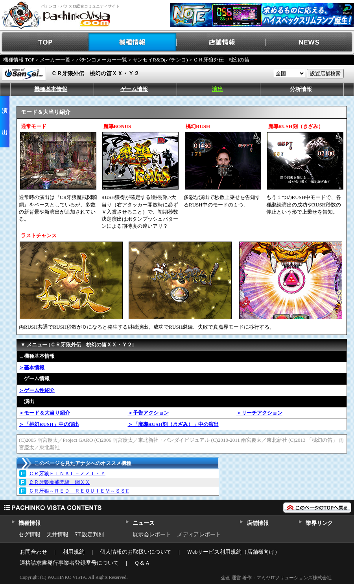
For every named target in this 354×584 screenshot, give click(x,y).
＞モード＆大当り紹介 (44, 413)
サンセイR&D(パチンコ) (160, 60)
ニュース (143, 523)
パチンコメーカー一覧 (101, 60)
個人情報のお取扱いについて (135, 552)
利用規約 (74, 552)
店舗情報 (221, 42)
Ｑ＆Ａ (142, 563)
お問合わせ (33, 552)
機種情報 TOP (18, 60)
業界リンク (319, 523)
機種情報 (132, 42)
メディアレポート (199, 535)
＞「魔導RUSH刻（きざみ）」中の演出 (173, 424)
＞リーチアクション (259, 413)
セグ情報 (29, 535)
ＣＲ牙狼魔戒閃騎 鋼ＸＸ (59, 482)
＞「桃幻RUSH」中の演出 (49, 424)
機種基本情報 (50, 89)
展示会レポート (152, 535)
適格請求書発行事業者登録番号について (69, 563)
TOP (44, 42)
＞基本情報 (31, 367)
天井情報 (57, 535)
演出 (217, 89)
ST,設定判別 (89, 535)
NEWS (310, 42)
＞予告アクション (148, 413)
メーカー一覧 (55, 60)
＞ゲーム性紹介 (37, 390)
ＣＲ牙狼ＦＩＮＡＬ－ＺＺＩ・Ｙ (67, 473)
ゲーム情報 (134, 89)
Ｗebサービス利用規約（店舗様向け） (233, 552)
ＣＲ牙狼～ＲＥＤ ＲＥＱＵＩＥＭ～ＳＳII (79, 491)
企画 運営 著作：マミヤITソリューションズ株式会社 (276, 577)
